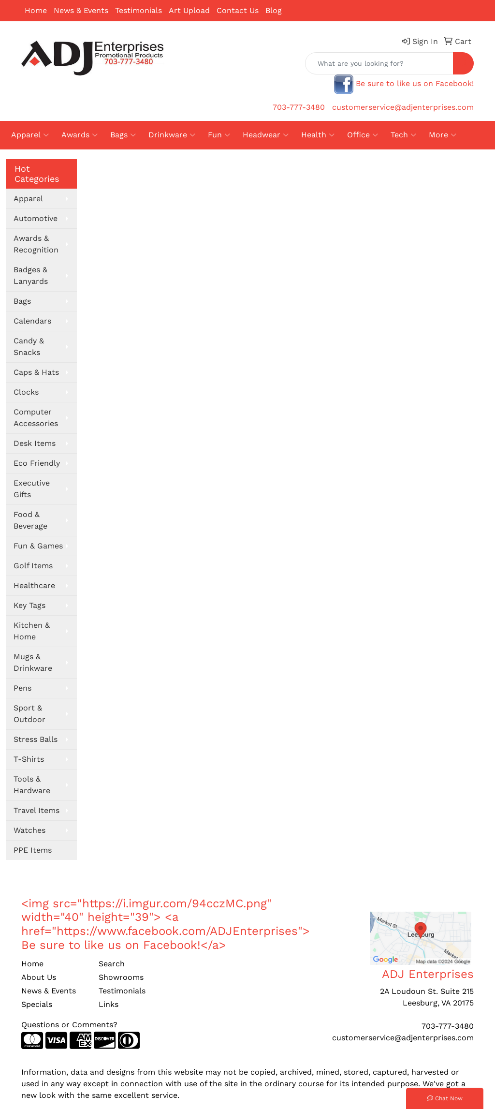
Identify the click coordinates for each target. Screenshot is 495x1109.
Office (362, 135)
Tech (403, 135)
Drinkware (171, 135)
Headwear (266, 135)
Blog (273, 10)
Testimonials (138, 10)
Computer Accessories (36, 417)
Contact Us (238, 10)
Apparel (30, 135)
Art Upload (189, 10)
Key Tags (29, 605)
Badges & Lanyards (31, 275)
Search (112, 963)
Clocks (26, 392)
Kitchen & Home (32, 631)
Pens (22, 688)
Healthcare (34, 585)
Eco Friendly (37, 463)
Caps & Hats (36, 372)
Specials (36, 1004)
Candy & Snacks (29, 346)
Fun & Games (38, 545)
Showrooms (121, 977)
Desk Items (35, 443)
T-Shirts (29, 759)
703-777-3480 (299, 107)
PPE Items (33, 850)
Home (36, 10)
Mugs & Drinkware (33, 662)
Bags (123, 135)
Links (108, 1004)
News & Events (81, 10)
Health (318, 135)
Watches (29, 830)
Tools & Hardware (32, 784)
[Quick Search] (379, 63)
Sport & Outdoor (29, 713)
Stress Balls (36, 739)
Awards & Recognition (36, 244)
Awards (79, 135)
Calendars (32, 320)
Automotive (36, 218)
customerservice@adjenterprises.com (403, 107)
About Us (38, 977)
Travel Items (36, 810)
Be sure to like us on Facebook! (415, 83)
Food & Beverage (30, 520)
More (442, 135)
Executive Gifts (32, 488)
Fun (219, 135)
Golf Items (33, 565)
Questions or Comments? (69, 1024)
